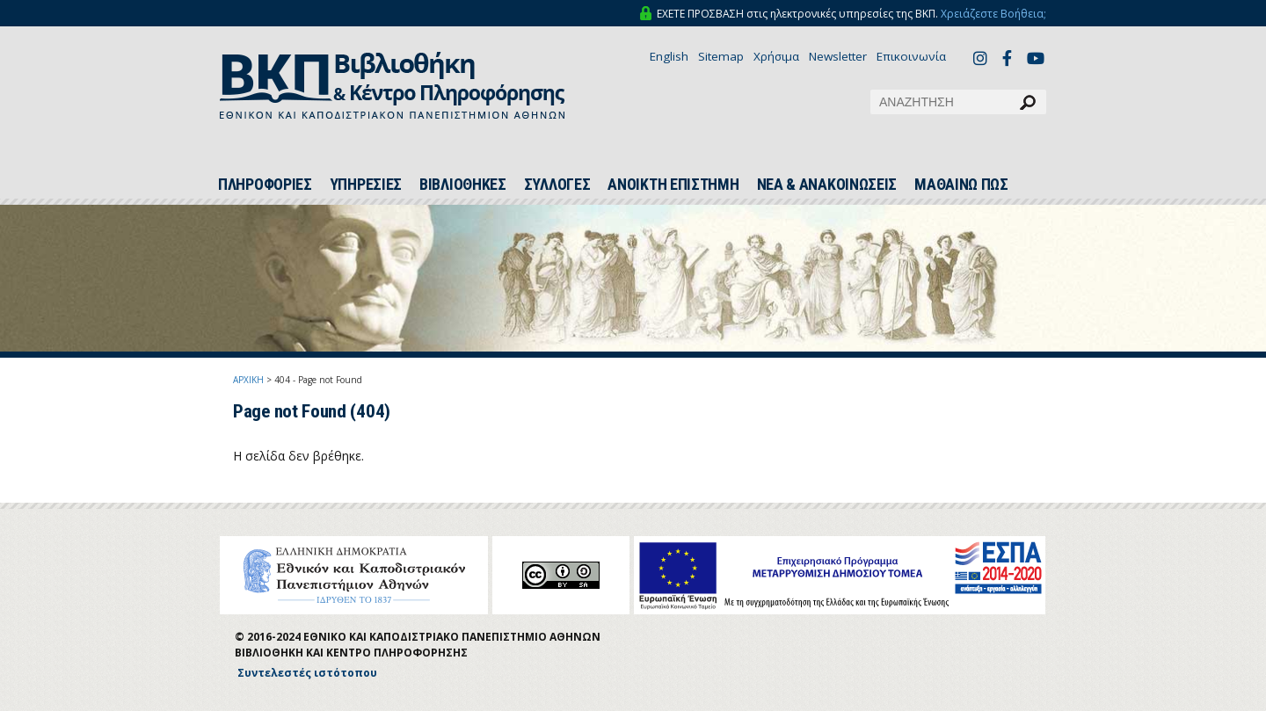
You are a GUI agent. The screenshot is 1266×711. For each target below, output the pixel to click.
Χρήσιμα (776, 56)
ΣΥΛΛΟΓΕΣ (557, 184)
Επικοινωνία (911, 56)
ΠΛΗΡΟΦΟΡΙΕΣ (265, 184)
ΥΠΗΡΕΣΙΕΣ (366, 184)
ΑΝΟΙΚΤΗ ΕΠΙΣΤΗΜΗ (673, 184)
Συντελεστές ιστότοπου (307, 672)
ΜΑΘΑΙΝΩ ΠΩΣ (961, 184)
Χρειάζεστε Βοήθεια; (993, 13)
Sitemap (721, 56)
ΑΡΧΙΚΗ (248, 380)
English (669, 56)
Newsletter (838, 56)
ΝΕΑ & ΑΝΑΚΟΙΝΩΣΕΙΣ (827, 184)
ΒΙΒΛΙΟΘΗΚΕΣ (462, 184)
